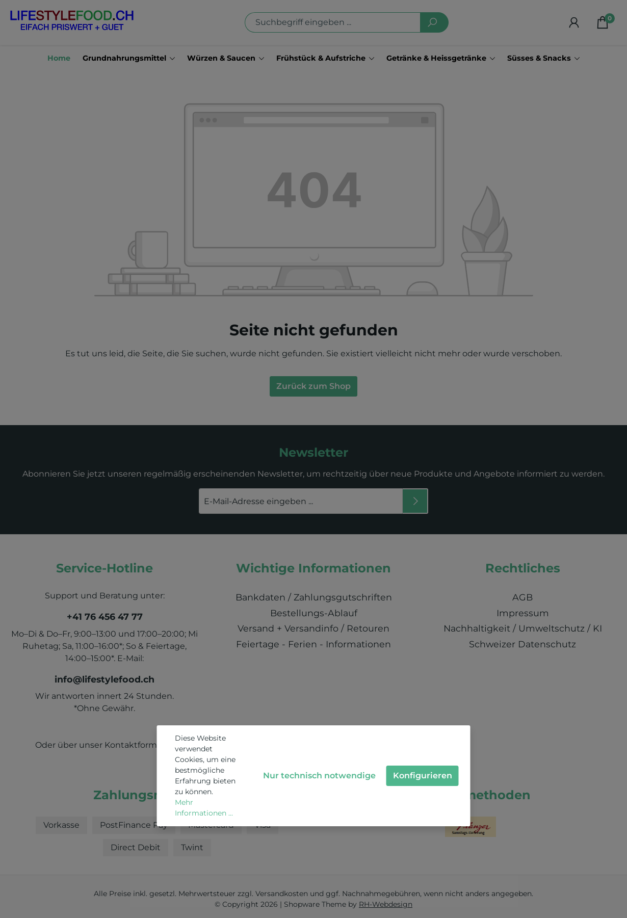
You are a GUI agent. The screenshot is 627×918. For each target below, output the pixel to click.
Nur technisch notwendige (319, 775)
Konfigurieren (422, 775)
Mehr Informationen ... (204, 808)
